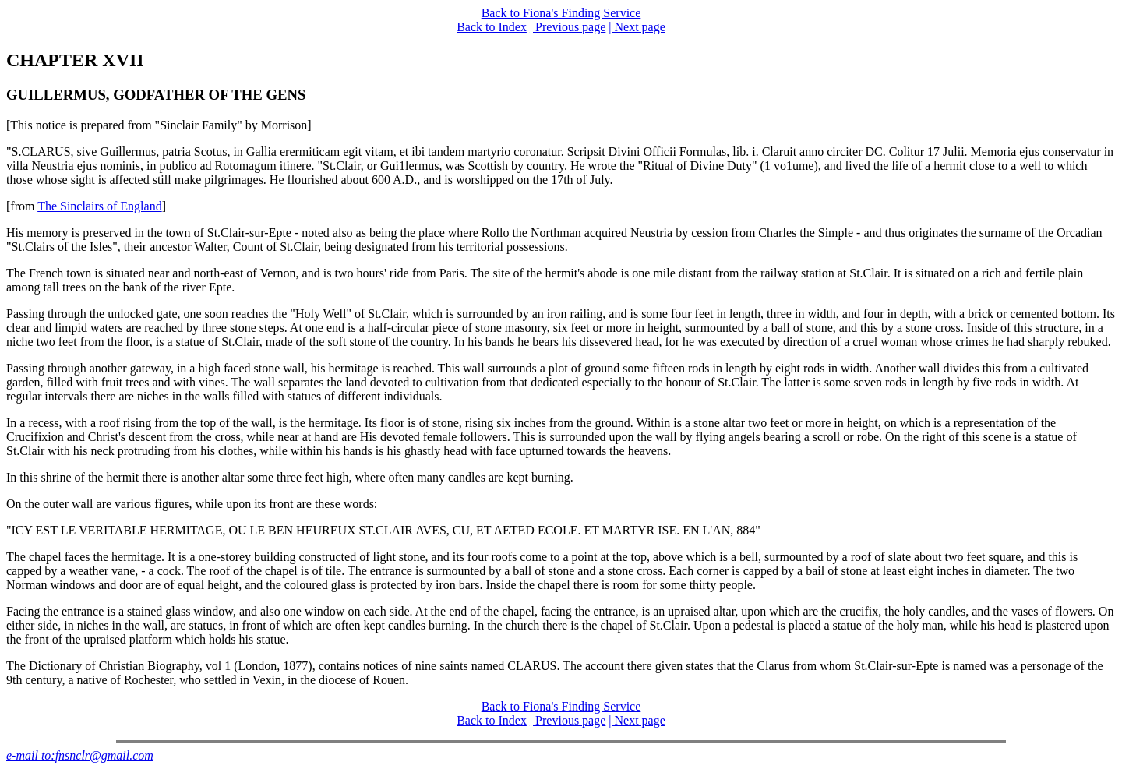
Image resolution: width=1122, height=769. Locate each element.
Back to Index (492, 27)
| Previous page (567, 27)
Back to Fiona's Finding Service (561, 12)
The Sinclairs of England (99, 206)
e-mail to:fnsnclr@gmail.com (79, 755)
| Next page (637, 27)
